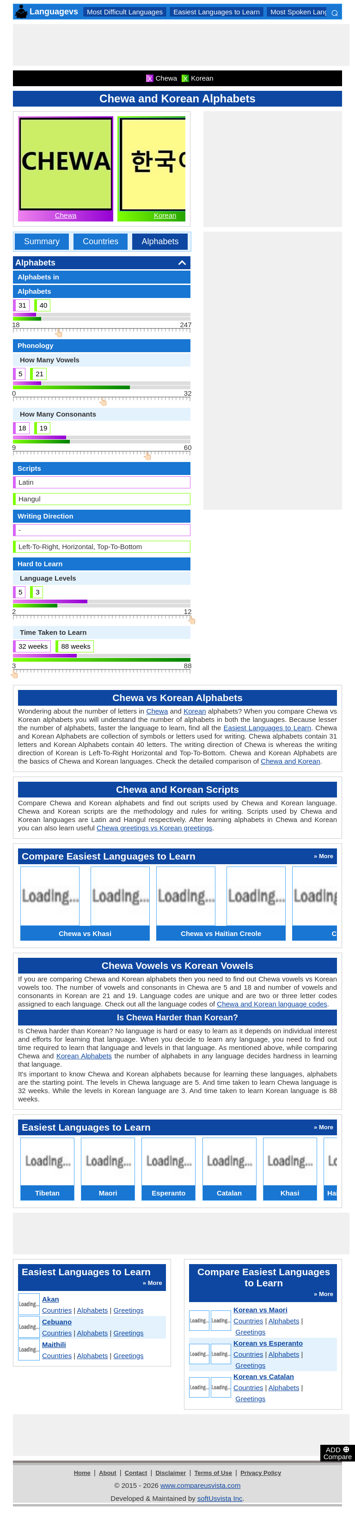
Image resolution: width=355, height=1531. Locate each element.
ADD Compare (338, 1453)
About (107, 1472)
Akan (50, 1299)
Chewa (66, 215)
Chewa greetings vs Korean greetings (154, 828)
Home (82, 1472)
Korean (165, 215)
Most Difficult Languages (125, 12)
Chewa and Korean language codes (272, 1004)
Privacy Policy (260, 1472)
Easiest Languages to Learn (216, 12)
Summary (42, 241)
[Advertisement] (181, 45)
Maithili (54, 1344)
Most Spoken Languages (308, 12)
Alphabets (159, 241)
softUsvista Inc (220, 1498)
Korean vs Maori (260, 1310)
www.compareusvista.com (200, 1485)
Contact (136, 1472)
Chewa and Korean (290, 761)
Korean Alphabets (84, 1056)
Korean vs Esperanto (268, 1343)
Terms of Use (213, 1472)
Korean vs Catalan (263, 1376)
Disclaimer (170, 1472)
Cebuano (57, 1322)
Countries (100, 241)
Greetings (129, 1310)
